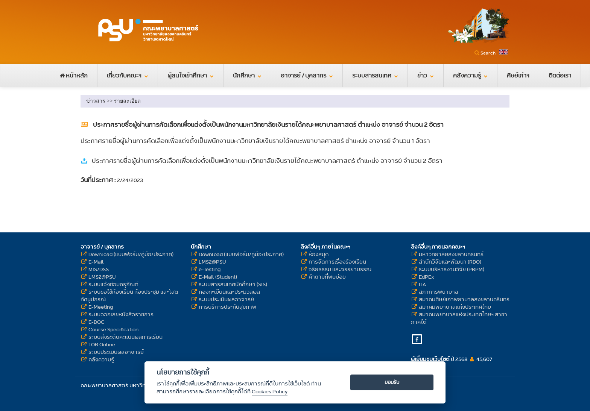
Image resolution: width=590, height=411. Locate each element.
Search (488, 52)
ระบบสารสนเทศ (375, 75)
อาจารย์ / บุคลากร (307, 75)
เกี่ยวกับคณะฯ (127, 75)
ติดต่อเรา (560, 75)
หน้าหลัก (74, 75)
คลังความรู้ (470, 75)
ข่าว (425, 75)
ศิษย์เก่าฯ (518, 75)
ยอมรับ (392, 382)
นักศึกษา (247, 75)
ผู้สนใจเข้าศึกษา (190, 75)
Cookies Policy (269, 392)
